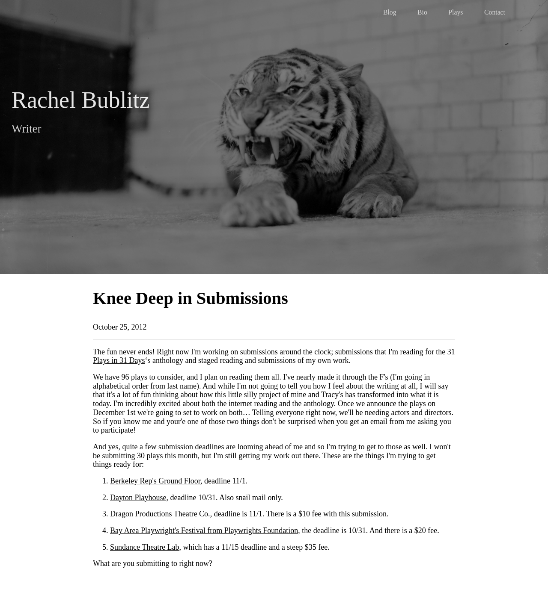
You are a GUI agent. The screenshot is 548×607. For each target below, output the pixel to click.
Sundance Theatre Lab (144, 547)
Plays (455, 12)
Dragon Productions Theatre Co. (160, 514)
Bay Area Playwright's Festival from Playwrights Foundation (204, 530)
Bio (422, 12)
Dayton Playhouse (138, 497)
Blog (389, 12)
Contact (494, 12)
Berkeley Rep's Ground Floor (155, 481)
